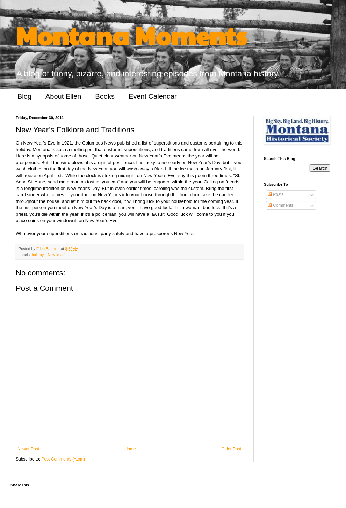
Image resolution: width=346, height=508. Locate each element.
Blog (24, 96)
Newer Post (28, 449)
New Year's (57, 254)
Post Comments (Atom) (63, 459)
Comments (280, 205)
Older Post (231, 449)
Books (105, 96)
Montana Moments (131, 35)
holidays (39, 254)
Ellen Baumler (48, 248)
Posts (275, 194)
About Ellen (63, 96)
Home (130, 449)
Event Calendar (153, 96)
